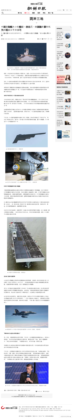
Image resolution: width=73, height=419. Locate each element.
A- (51, 39)
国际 (33, 13)
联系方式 (35, 416)
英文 (67, 10)
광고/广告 (41, 416)
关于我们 (21, 416)
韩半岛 (20, 13)
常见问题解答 (28, 416)
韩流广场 (50, 13)
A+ (48, 39)
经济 (39, 13)
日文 (71, 10)
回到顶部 (46, 391)
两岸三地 (27, 13)
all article (59, 10)
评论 (44, 13)
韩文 (64, 10)
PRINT (44, 39)
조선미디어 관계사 (65, 416)
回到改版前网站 (49, 416)
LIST (39, 39)
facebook (39, 391)
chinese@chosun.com (59, 410)
